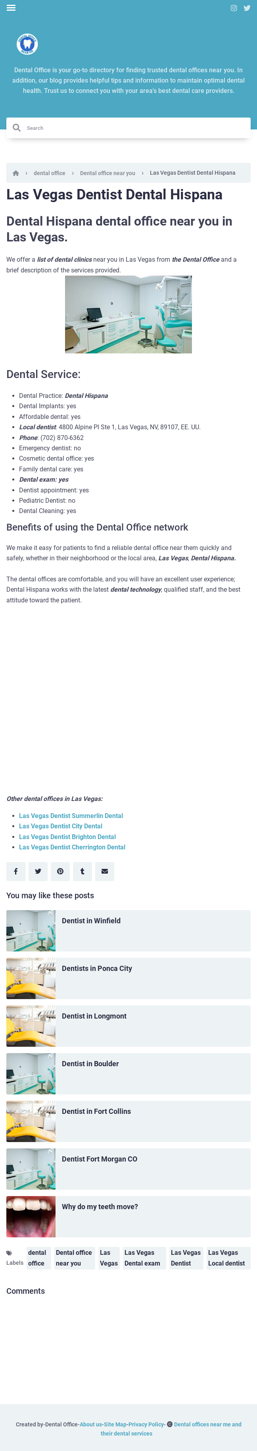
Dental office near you (107, 173)
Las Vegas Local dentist (226, 1258)
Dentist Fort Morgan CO (99, 1159)
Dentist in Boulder (90, 1063)
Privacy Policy (146, 1424)
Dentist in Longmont (94, 1016)
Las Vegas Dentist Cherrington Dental (72, 847)
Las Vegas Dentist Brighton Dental (67, 837)
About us (91, 1424)
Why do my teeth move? (100, 1206)
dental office (49, 173)
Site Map (115, 1424)
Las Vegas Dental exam (142, 1258)
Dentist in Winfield (91, 921)
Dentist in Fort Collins (96, 1111)
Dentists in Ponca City (97, 968)
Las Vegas (109, 1258)
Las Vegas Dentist (186, 1258)
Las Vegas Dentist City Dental (60, 826)
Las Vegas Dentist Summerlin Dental (71, 816)
